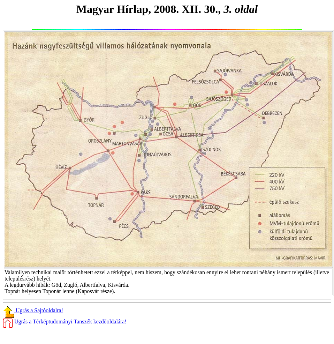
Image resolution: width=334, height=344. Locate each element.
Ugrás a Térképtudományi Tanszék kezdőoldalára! (65, 321)
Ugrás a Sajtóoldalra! (33, 310)
